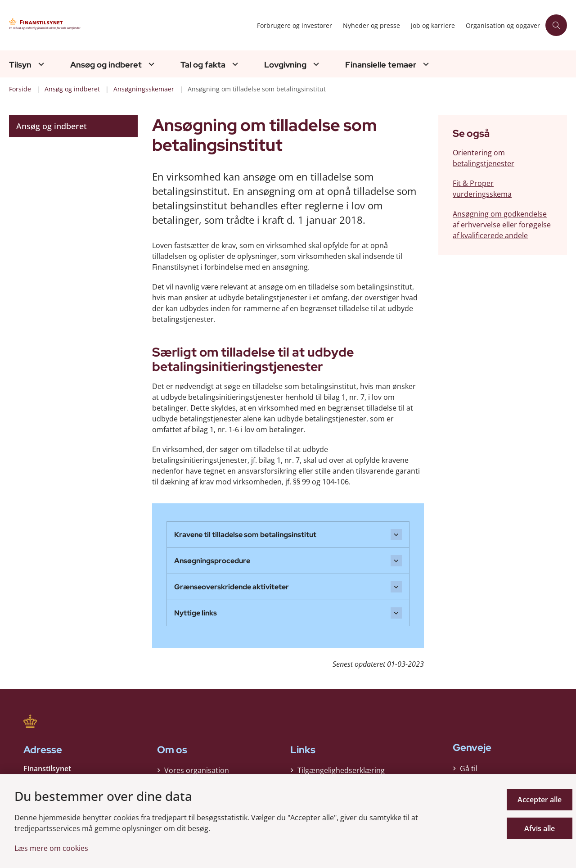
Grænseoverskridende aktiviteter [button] (231, 587)
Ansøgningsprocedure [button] (212, 560)
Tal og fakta (202, 64)
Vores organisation (196, 770)
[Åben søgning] (556, 25)
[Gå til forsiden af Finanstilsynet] (94, 25)
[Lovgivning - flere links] (315, 64)
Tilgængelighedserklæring (341, 770)
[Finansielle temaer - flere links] (424, 64)
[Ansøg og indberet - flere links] (150, 64)
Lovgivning (285, 64)
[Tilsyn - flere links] (40, 64)
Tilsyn (20, 64)
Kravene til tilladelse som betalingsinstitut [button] (245, 534)
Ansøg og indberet (106, 64)
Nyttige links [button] (195, 613)
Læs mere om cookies (51, 848)
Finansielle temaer (380, 64)
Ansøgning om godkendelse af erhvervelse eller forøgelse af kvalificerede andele (502, 224)
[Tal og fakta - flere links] (234, 64)
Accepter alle (540, 800)
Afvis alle (539, 828)
